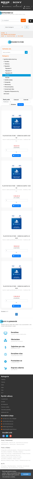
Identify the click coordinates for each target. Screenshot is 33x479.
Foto (2, 390)
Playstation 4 (8, 70)
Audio (2, 384)
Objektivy (3, 455)
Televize (3, 382)
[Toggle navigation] (27, 27)
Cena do (25, 99)
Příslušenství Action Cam (25, 460)
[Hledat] (11, 20)
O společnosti (4, 399)
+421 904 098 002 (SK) (7, 424)
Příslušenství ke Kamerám (6, 457)
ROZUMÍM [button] (25, 474)
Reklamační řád (4, 412)
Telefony (3, 379)
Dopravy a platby (5, 407)
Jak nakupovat (6, 6)
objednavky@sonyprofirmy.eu (8, 429)
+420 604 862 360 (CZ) (7, 421)
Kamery (17, 460)
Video (2, 387)
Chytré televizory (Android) (22, 442)
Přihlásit (27, 6)
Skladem (13, 104)
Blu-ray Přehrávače (13, 467)
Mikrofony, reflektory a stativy (7, 460)
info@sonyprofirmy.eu (7, 426)
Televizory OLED (4, 442)
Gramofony (19, 466)
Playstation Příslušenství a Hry (11, 91)
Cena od (16, 99)
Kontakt (3, 401)
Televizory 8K (13, 444)
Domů (3, 33)
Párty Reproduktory (11, 466)
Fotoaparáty (7, 82)
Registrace (27, 8)
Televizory (6, 64)
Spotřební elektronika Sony (10, 59)
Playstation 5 (8, 68)
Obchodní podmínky (6, 409)
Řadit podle (6, 99)
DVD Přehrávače (4, 467)
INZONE (7, 77)
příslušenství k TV (5, 444)
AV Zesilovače (26, 466)
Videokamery (7, 84)
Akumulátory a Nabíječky (6, 451)
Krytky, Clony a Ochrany (6, 453)
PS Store (20, 36)
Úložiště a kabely (8, 80)
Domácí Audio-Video (9, 89)
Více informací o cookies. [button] (8, 476)
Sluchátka (6, 61)
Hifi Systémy (4, 466)
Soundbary (21, 467)
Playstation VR (8, 73)
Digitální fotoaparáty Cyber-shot (13, 455)
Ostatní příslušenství (16, 453)
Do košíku (16, 155)
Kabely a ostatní (16, 458)
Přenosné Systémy (8, 87)
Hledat (23, 20)
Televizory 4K (12, 442)
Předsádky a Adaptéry (18, 451)
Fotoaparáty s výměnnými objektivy (9, 450)
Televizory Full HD (20, 444)
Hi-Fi (2, 392)
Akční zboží (6, 93)
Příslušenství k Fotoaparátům (24, 450)
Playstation (11, 36)
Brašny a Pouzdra (26, 453)
